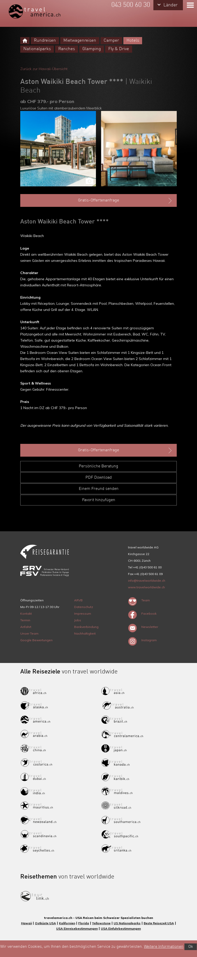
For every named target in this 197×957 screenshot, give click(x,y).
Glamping (91, 49)
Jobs (77, 620)
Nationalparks (37, 49)
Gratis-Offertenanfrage (125, 201)
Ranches (66, 49)
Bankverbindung (86, 627)
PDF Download (98, 478)
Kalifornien (67, 923)
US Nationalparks (127, 923)
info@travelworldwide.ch (146, 580)
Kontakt (26, 613)
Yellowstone (101, 923)
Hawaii (26, 923)
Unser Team (29, 633)
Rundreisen (45, 40)
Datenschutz (83, 607)
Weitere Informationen (163, 947)
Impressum (82, 613)
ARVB (78, 600)
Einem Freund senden (99, 489)
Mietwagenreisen (79, 40)
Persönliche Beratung (98, 466)
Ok (190, 947)
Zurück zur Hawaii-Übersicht (43, 68)
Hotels (132, 40)
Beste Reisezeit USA (159, 923)
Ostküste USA (45, 923)
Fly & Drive (118, 49)
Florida (83, 923)
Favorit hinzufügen (98, 500)
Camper (111, 40)
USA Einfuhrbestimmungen (121, 928)
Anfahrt (25, 627)
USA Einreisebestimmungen (77, 928)
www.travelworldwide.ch (146, 587)
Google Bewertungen (36, 640)
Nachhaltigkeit (85, 633)
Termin (25, 620)
